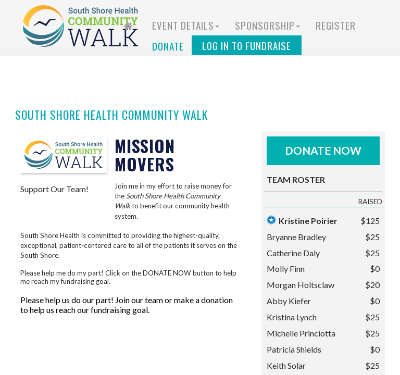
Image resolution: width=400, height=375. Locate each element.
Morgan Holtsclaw (300, 285)
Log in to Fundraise (246, 45)
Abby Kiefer (289, 301)
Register (336, 25)
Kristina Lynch (292, 317)
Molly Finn (286, 268)
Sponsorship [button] (267, 25)
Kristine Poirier (308, 221)
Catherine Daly (293, 253)
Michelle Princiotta (301, 333)
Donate (168, 46)
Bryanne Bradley (296, 237)
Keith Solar (286, 365)
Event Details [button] (185, 25)
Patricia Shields (294, 349)
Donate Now (323, 150)
